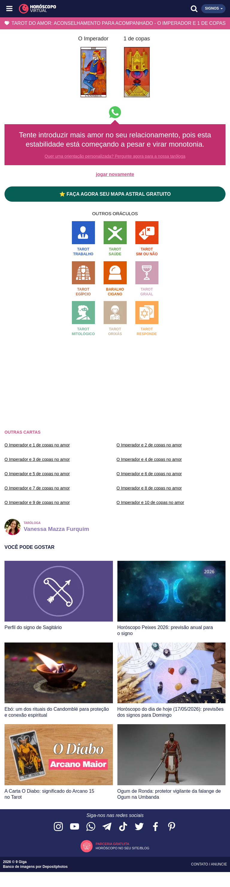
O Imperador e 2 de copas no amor (149, 445)
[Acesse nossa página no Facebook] (155, 827)
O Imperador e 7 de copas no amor (37, 488)
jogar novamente (115, 174)
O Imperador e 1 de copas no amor (37, 445)
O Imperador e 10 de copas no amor (150, 502)
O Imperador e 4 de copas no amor (149, 459)
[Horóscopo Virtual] (62, 8)
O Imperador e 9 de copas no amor (37, 502)
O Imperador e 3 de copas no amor (37, 459)
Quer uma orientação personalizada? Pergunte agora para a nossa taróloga (115, 156)
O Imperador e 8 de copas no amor (149, 488)
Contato (200, 864)
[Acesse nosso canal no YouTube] (74, 827)
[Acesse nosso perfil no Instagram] (58, 827)
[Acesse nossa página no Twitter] (139, 827)
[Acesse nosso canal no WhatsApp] (91, 827)
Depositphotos (55, 867)
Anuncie (219, 864)
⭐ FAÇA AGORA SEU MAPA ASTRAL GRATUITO (115, 194)
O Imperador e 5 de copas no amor (37, 473)
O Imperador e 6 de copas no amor (149, 473)
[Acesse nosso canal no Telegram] (107, 827)
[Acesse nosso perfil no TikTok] (123, 827)
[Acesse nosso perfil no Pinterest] (172, 827)
